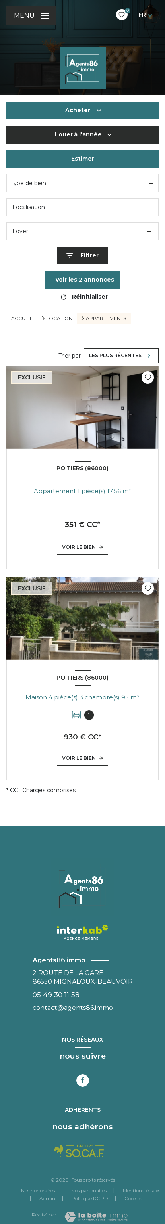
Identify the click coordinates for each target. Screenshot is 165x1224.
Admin (47, 1198)
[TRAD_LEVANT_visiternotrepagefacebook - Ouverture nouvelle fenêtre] (82, 1080)
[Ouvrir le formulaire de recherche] (82, 255)
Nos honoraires (38, 1190)
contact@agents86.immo (73, 1007)
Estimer (82, 158)
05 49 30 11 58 (56, 994)
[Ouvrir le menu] (31, 15)
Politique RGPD (90, 1198)
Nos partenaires (89, 1190)
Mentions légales (141, 1190)
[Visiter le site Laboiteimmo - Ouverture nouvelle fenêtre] (96, 1217)
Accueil (22, 318)
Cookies (133, 1198)
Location (59, 318)
